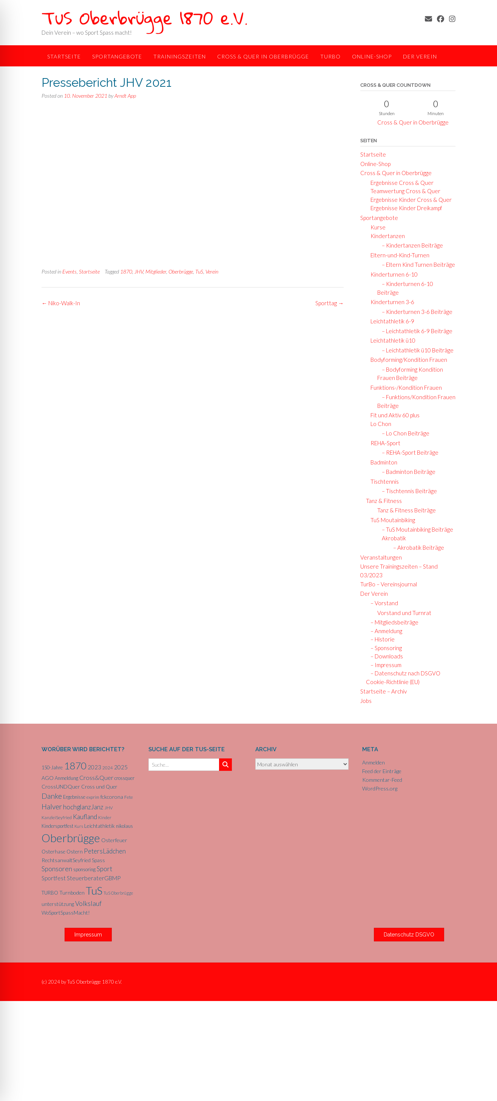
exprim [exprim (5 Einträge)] (92, 797)
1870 (126, 271)
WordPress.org (379, 788)
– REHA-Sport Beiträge (407, 452)
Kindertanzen (385, 235)
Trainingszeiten (179, 56)
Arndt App (125, 95)
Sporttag (329, 303)
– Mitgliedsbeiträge (392, 622)
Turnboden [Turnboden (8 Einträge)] (72, 892)
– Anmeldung (384, 630)
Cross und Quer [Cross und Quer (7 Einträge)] (99, 787)
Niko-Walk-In (61, 303)
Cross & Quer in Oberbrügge (263, 56)
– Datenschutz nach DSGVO (403, 673)
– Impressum (383, 664)
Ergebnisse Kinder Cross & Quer (409, 199)
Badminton (381, 462)
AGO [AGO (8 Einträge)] (48, 778)
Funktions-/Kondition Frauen (404, 387)
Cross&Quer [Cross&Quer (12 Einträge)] (96, 777)
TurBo (330, 56)
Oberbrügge (180, 271)
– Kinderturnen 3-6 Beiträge (414, 311)
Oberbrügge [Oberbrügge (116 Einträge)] (71, 837)
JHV (138, 271)
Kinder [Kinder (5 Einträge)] (104, 817)
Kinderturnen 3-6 (390, 301)
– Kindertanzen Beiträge (410, 245)
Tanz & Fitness (384, 500)
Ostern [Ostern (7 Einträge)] (74, 852)
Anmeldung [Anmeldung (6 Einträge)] (66, 778)
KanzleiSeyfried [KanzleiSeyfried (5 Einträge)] (57, 817)
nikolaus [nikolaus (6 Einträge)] (124, 826)
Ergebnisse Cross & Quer (400, 182)
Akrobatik (392, 538)
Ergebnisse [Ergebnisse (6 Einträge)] (74, 797)
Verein (211, 271)
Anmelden (373, 762)
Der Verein (420, 56)
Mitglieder (155, 271)
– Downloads (384, 656)
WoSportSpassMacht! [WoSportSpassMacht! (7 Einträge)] (66, 913)
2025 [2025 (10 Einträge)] (121, 767)
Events (69, 271)
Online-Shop (372, 56)
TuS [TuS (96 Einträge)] (94, 890)
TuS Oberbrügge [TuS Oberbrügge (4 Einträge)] (118, 892)
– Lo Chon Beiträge (403, 433)
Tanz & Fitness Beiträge (406, 510)
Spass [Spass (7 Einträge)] (98, 860)
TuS (199, 271)
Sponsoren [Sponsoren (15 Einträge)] (57, 869)
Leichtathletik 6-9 (390, 321)
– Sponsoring (384, 647)
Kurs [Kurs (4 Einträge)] (78, 826)
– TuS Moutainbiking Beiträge (415, 529)
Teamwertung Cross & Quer (403, 191)
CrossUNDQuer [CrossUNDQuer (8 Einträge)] (61, 786)
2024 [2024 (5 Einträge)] (107, 767)
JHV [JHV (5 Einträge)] (109, 807)
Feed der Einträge (381, 771)
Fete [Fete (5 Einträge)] (128, 797)
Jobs (366, 700)
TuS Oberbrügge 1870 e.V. (145, 17)
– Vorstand (382, 603)
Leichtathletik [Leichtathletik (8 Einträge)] (99, 826)
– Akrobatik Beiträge (416, 547)
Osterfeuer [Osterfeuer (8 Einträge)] (114, 840)
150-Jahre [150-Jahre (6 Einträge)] (52, 767)
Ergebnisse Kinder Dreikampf (404, 208)
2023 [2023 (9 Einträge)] (94, 767)
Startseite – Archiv (383, 691)
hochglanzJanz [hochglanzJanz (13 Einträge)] (83, 807)
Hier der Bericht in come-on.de (155, 183)
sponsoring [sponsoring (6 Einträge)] (84, 869)
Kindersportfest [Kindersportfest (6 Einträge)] (57, 826)
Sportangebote (117, 56)
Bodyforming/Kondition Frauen (406, 359)
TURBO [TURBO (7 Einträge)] (50, 893)
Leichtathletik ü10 (390, 340)
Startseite (64, 56)
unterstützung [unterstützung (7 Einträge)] (58, 904)
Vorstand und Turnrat (404, 612)
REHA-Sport (383, 443)
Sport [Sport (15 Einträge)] (104, 869)
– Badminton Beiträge (406, 471)
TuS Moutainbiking (390, 520)
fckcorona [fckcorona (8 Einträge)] (111, 796)
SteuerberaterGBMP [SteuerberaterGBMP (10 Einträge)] (93, 878)
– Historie (380, 639)
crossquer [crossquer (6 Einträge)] (124, 778)
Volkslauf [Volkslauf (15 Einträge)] (88, 903)
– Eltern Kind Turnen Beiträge (416, 264)
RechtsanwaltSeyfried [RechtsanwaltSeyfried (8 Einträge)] (66, 860)
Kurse (376, 227)
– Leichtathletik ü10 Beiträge (415, 350)
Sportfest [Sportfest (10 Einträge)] (54, 878)
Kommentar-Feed (382, 780)
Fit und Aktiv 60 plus (393, 415)
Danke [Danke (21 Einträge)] (52, 796)
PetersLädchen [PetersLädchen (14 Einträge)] (105, 851)
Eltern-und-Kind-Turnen (397, 255)
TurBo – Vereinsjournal (388, 584)
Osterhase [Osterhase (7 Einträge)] (53, 852)
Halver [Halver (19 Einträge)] (52, 806)
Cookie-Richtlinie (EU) (393, 681)
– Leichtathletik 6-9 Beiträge (414, 331)
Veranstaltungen (381, 557)
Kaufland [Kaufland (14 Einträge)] (85, 817)
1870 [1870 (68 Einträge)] (75, 766)
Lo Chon (378, 423)
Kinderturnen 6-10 (392, 274)
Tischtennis (382, 481)
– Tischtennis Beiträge (407, 490)
